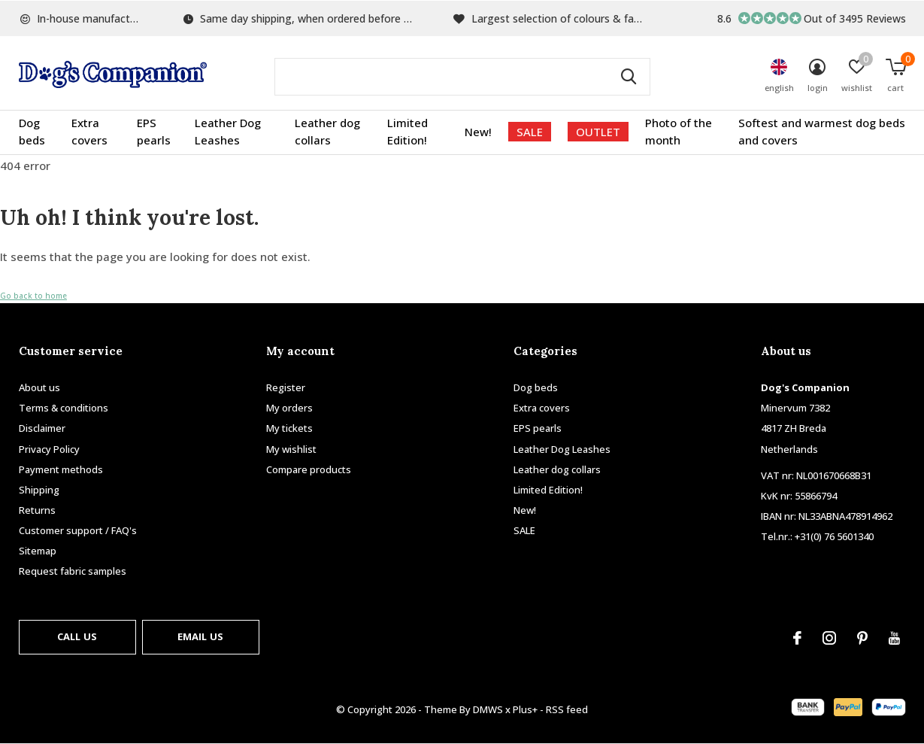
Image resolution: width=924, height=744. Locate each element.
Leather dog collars (327, 131)
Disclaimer (42, 428)
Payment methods (61, 469)
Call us (77, 636)
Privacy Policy (49, 449)
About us (39, 387)
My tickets (289, 428)
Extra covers (89, 131)
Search (629, 77)
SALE (530, 131)
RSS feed (567, 709)
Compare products (308, 469)
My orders (289, 408)
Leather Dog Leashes (228, 131)
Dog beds (32, 131)
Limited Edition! (407, 131)
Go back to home (33, 295)
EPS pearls (154, 131)
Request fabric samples (72, 571)
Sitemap (37, 550)
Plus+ (525, 709)
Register (285, 387)
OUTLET (598, 131)
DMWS (488, 709)
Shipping (39, 490)
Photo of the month (678, 131)
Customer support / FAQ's (78, 530)
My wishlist (291, 449)
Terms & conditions (63, 408)
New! (478, 131)
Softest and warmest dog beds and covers (821, 131)
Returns (37, 510)
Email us (200, 636)
